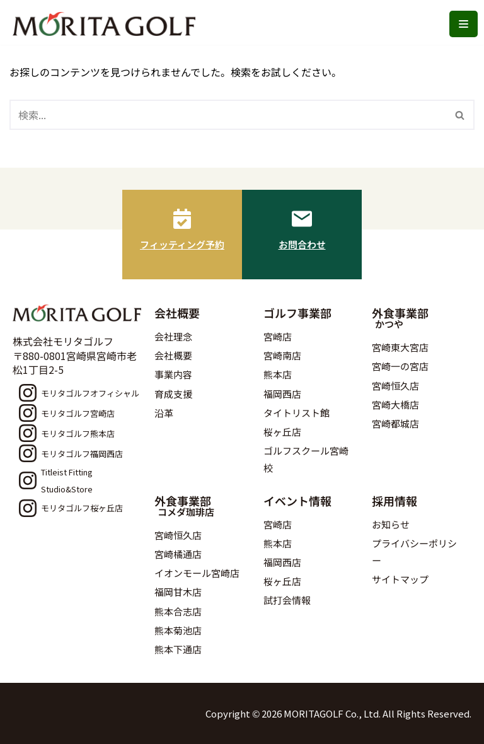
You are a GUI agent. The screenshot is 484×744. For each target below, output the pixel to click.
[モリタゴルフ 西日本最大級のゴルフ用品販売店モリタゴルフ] (107, 24)
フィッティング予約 (182, 244)
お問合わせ (302, 244)
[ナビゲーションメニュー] (463, 24)
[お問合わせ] (302, 219)
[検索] (227, 115)
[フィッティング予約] (182, 219)
